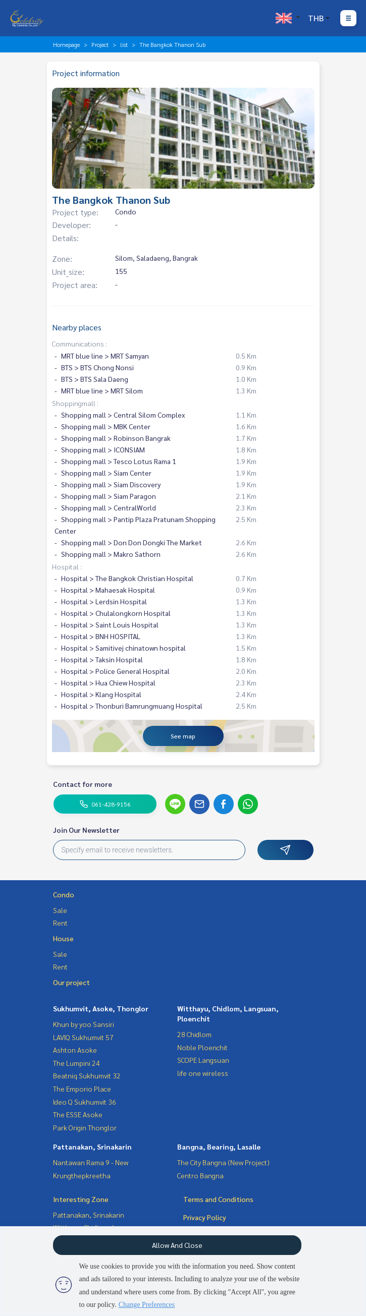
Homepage (66, 44)
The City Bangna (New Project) (223, 1162)
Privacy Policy (204, 1217)
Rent (60, 922)
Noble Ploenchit (202, 1047)
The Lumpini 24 (76, 1062)
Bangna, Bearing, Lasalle (218, 1146)
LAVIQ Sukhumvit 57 (83, 1037)
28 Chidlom (194, 1034)
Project (100, 44)
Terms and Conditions (218, 1199)
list (124, 44)
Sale (60, 909)
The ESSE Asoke (77, 1114)
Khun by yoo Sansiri (83, 1023)
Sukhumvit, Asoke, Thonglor (100, 1008)
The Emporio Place (82, 1088)
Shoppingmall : (75, 403)
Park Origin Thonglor (85, 1127)
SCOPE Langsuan (203, 1059)
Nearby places (76, 327)
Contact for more (82, 783)
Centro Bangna (200, 1175)
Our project (71, 982)
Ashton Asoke (75, 1049)
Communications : (79, 343)
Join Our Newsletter (86, 829)
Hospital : (67, 566)
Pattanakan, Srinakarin (92, 1146)
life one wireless (202, 1072)
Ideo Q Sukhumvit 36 (84, 1101)
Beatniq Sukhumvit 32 (87, 1075)
